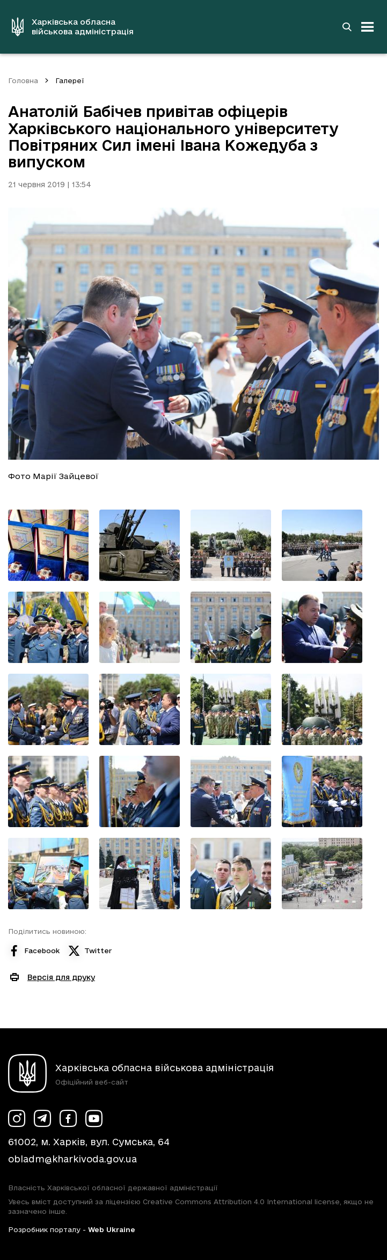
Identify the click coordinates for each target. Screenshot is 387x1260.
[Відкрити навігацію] (367, 26)
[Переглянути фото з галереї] (48, 545)
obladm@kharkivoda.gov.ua (72, 1159)
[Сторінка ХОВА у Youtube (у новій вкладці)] (94, 1118)
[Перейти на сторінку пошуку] (346, 26)
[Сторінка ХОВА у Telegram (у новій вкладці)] (42, 1118)
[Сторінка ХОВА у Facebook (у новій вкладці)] (68, 1118)
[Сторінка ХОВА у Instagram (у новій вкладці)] (16, 1118)
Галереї (69, 80)
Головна (23, 80)
